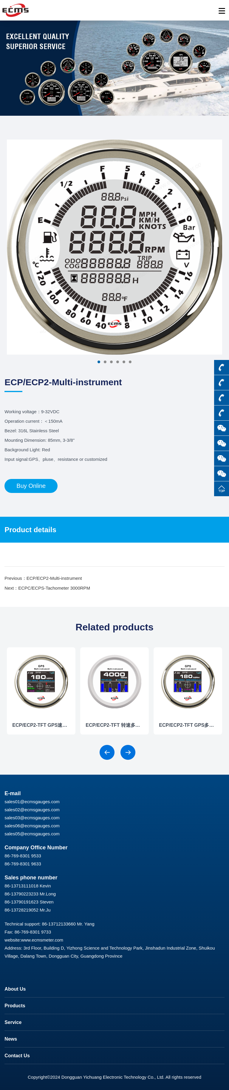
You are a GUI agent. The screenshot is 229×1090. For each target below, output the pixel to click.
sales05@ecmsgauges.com (31, 833)
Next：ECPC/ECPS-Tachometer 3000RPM (47, 588)
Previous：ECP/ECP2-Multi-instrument (43, 578)
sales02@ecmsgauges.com (31, 809)
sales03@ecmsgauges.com (31, 817)
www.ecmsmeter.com (42, 939)
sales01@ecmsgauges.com (31, 801)
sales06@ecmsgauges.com (31, 825)
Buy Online (31, 486)
